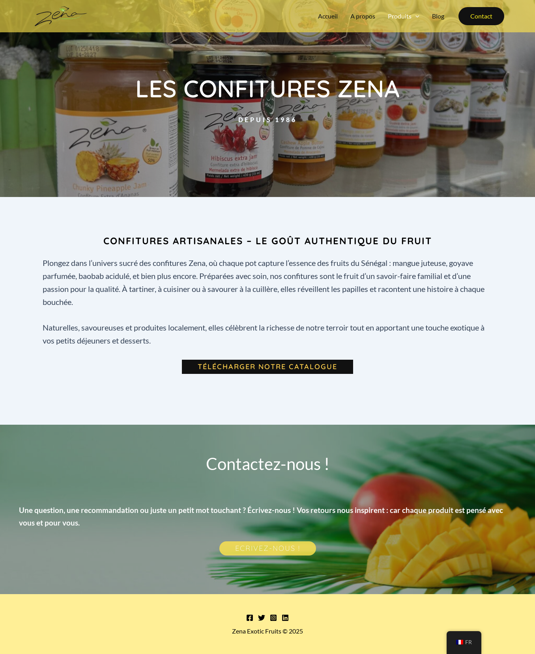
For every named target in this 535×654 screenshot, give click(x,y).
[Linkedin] (285, 617)
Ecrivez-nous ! (267, 548)
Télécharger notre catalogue (267, 366)
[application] (415, 16)
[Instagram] (273, 617)
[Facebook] (249, 617)
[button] (481, 16)
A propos (362, 16)
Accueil (328, 16)
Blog (438, 16)
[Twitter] (261, 617)
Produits (403, 16)
